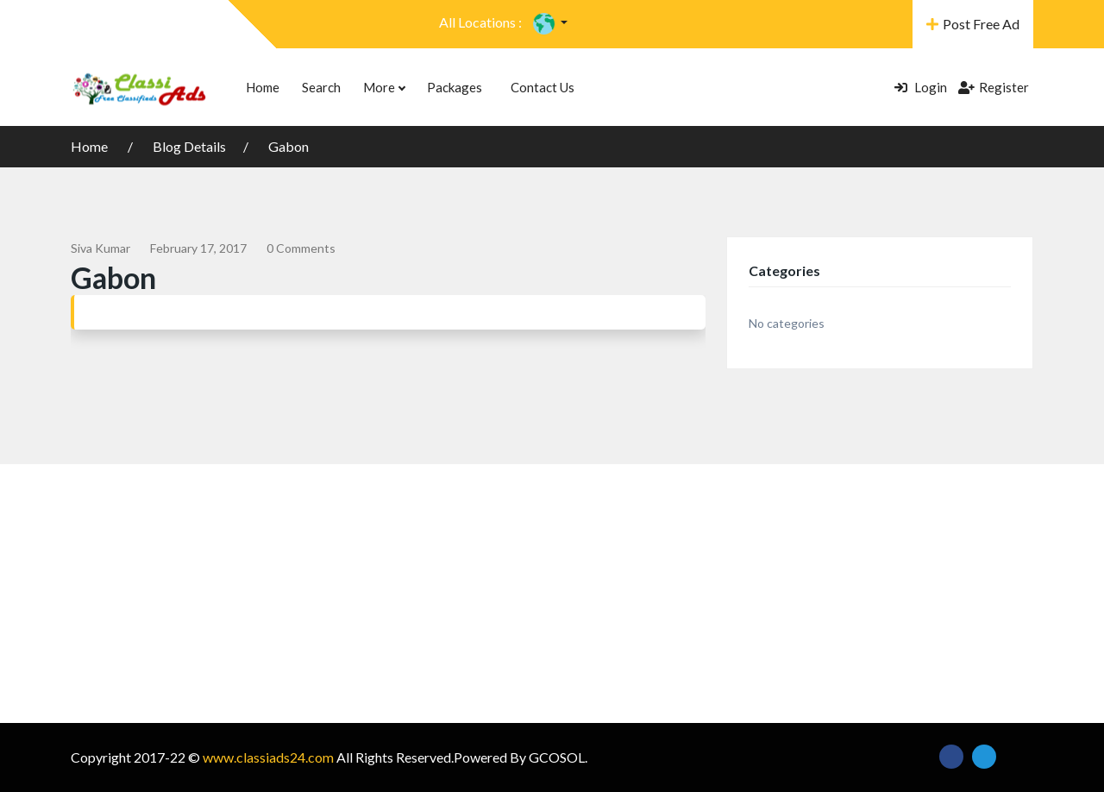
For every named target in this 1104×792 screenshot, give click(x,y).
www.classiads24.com (268, 757)
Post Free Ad (972, 24)
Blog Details (189, 146)
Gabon (288, 146)
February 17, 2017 (198, 248)
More (384, 87)
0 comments (301, 248)
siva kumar (100, 248)
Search (321, 87)
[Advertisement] (552, 593)
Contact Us (542, 87)
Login (920, 87)
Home (262, 87)
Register (993, 87)
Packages (454, 87)
